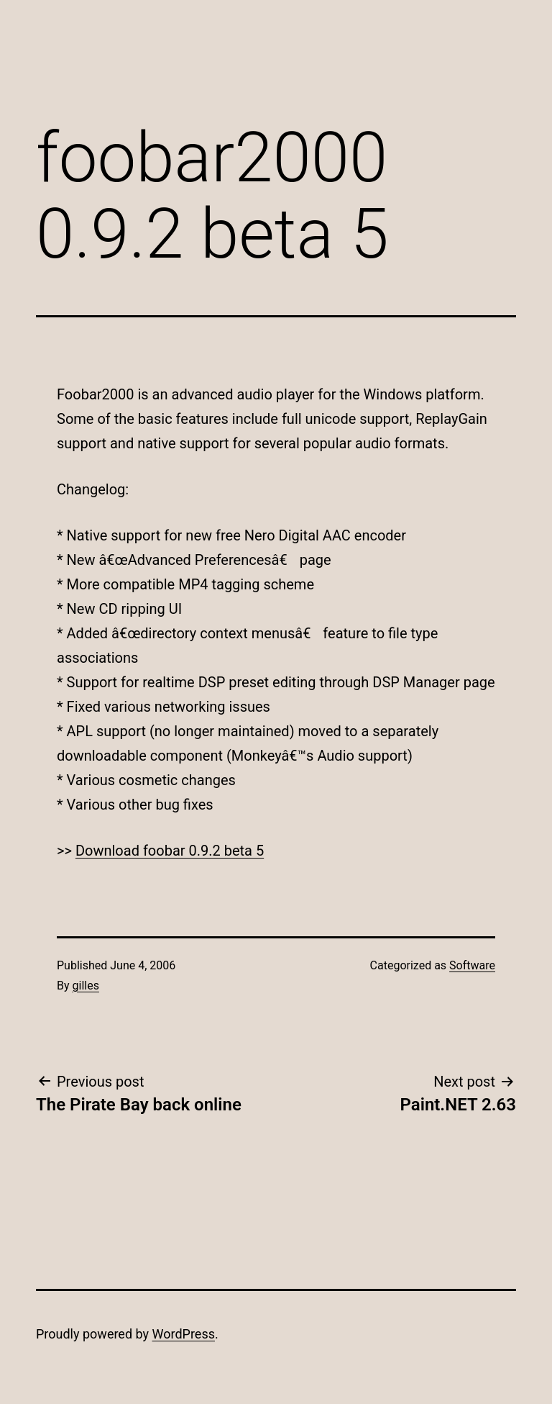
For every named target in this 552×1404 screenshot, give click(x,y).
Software (472, 965)
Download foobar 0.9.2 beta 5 (169, 850)
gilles (86, 985)
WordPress (183, 1333)
